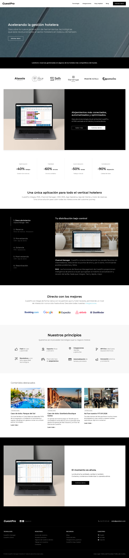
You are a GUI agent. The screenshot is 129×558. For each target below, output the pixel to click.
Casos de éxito (70, 537)
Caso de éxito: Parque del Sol (23, 414)
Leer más (15, 425)
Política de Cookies (119, 554)
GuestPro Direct (9, 537)
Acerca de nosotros (41, 535)
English (101, 535)
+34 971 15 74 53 (103, 521)
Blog (67, 535)
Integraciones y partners (73, 540)
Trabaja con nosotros (41, 542)
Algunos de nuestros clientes (44, 540)
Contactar (38, 544)
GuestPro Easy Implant (73, 542)
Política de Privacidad (107, 554)
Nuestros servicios (40, 537)
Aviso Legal (97, 554)
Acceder (101, 537)
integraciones (90, 303)
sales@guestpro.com (118, 521)
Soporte (101, 540)
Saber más (79, 128)
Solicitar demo (119, 3)
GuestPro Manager (10, 535)
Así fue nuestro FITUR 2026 (95, 414)
